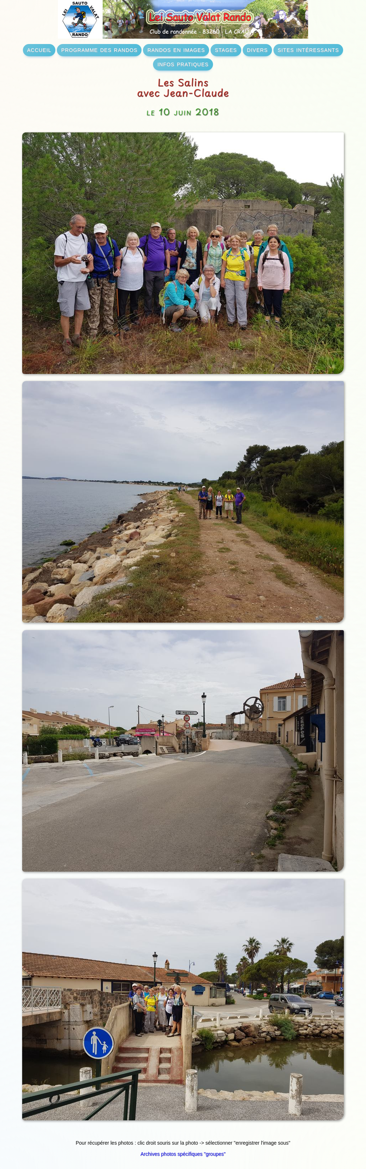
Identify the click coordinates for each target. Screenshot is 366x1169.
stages (226, 49)
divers (257, 49)
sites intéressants (308, 49)
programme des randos (99, 49)
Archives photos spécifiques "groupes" (183, 1154)
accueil (39, 49)
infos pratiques (182, 64)
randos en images (176, 49)
